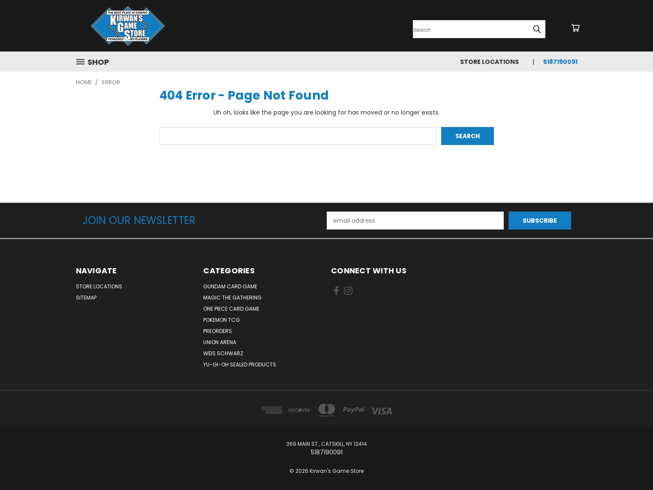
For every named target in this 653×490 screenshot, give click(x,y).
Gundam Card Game (230, 286)
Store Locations (489, 61)
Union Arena (219, 342)
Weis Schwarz (223, 353)
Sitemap (86, 297)
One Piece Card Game (231, 308)
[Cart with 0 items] (575, 28)
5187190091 (560, 61)
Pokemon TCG (221, 320)
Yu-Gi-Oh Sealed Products (239, 364)
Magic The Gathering (232, 297)
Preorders (217, 331)
